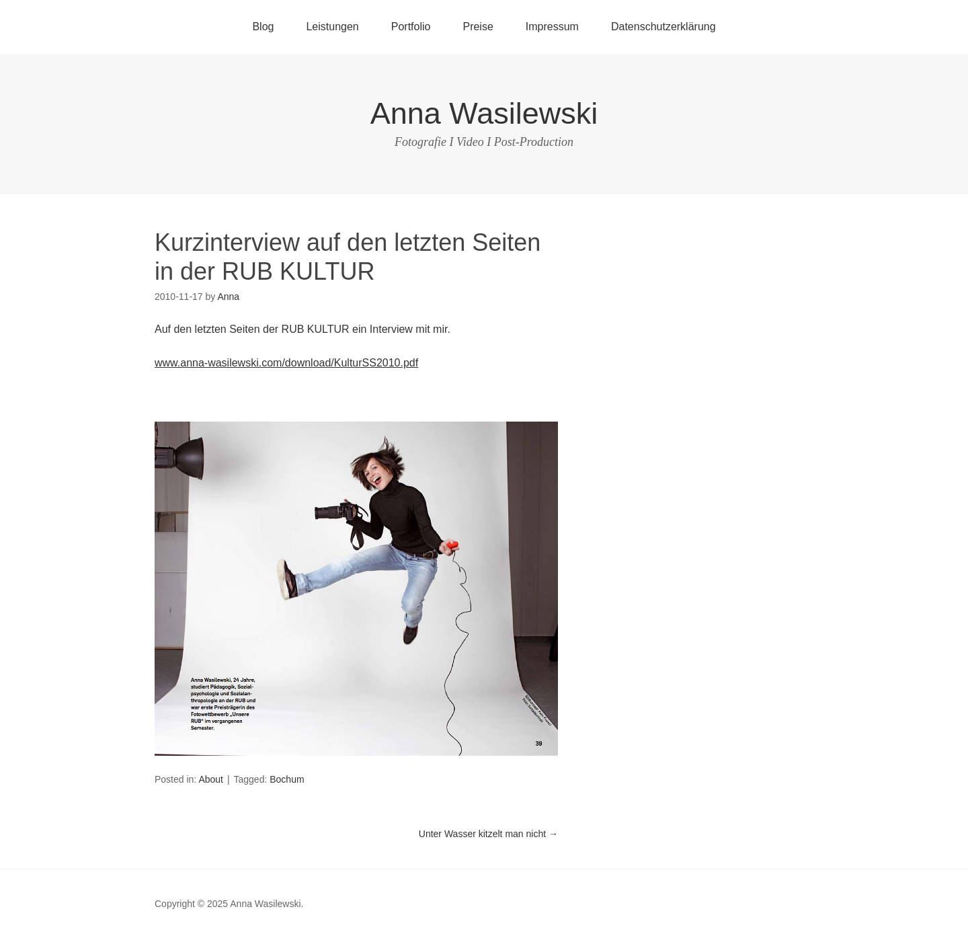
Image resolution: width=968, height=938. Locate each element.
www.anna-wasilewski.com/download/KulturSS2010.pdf (286, 362)
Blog (263, 26)
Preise (477, 26)
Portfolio (411, 26)
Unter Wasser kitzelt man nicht (488, 833)
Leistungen (332, 26)
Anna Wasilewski (484, 113)
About (210, 779)
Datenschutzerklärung (663, 26)
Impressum (552, 26)
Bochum (287, 779)
